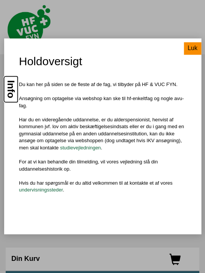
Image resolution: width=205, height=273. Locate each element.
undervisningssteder (41, 190)
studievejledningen (80, 148)
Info (11, 89)
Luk (192, 48)
